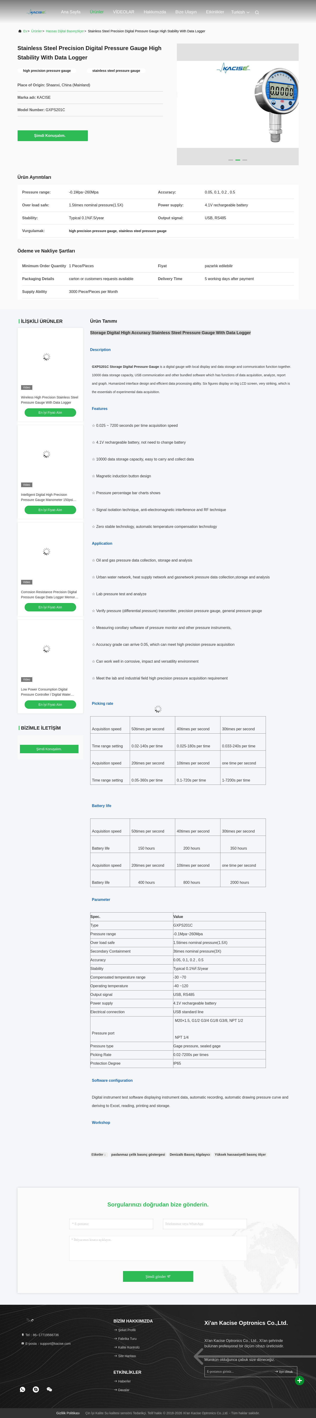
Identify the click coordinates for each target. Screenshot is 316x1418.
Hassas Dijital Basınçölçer (65, 31)
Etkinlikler (215, 12)
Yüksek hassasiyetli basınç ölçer (240, 1154)
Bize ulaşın (186, 12)
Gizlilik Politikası (68, 1413)
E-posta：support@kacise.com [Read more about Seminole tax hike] (46, 1343)
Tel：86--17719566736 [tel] (40, 1335)
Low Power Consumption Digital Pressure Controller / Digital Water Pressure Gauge (46, 694)
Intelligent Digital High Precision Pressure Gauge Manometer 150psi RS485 (47, 500)
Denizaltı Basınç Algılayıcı (190, 1154)
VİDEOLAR (123, 12)
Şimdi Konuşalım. (52, 135)
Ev (25, 31)
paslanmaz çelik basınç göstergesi (138, 1154)
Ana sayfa (71, 12)
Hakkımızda (155, 12)
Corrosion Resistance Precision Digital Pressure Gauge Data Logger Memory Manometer (49, 597)
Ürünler (97, 12)
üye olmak (284, 1372)
